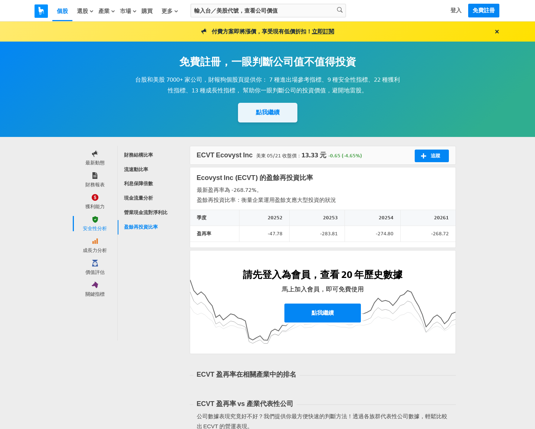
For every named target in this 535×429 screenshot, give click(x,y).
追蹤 (430, 156)
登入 (455, 10)
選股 (85, 11)
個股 (62, 11)
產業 (106, 11)
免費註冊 (484, 10)
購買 (147, 11)
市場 (128, 11)
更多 (170, 11)
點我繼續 (268, 112)
